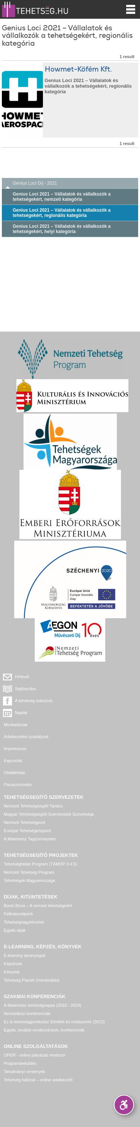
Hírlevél (22, 676)
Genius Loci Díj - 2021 (35, 183)
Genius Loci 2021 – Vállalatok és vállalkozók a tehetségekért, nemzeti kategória (62, 196)
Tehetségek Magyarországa (29, 880)
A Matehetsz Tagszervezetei (30, 839)
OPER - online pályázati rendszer (34, 1055)
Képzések (13, 963)
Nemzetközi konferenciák (27, 1013)
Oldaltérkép (14, 772)
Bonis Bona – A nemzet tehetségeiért (38, 905)
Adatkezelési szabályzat (26, 736)
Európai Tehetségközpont (27, 830)
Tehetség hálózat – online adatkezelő (38, 1080)
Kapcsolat (13, 760)
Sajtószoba (25, 688)
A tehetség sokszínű (33, 700)
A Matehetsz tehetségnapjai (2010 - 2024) (42, 1005)
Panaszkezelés (18, 784)
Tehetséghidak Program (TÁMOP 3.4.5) (40, 864)
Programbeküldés (20, 1063)
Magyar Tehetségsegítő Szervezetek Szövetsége (49, 814)
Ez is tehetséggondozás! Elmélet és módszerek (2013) (54, 1021)
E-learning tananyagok (25, 955)
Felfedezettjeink (18, 914)
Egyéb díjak (14, 930)
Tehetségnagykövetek (24, 922)
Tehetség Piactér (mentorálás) (31, 980)
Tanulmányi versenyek (24, 1071)
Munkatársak (16, 724)
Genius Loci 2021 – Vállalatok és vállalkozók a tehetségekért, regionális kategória (62, 213)
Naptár (21, 712)
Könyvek (12, 972)
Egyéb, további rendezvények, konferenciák (44, 1030)
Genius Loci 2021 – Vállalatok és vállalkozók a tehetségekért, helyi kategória (62, 229)
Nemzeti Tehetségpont (24, 822)
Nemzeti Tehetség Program (29, 872)
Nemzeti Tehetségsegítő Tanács (33, 806)
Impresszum (15, 748)
